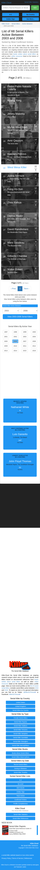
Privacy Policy (6, 858)
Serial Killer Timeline (20, 772)
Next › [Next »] (26, 289)
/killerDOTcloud (14, 694)
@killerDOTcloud (29, 692)
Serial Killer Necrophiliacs (20, 745)
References (28, 858)
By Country (31, 14)
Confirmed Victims (21, 800)
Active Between (27, 24)
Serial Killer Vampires (20, 734)
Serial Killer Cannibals (20, 737)
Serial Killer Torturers (21, 730)
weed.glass (35, 865)
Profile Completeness (20, 803)
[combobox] (16, 7)
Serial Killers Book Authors (20, 757)
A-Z (10, 14)
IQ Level (20, 784)
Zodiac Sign (10, 19)
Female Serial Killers (20, 718)
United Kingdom (20, 706)
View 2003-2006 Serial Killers (20, 317)
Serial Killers (16, 24)
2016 (36, 688)
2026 (6, 690)
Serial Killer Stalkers (20, 726)
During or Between (20, 768)
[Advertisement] (20, 375)
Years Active (20, 796)
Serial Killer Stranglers (20, 741)
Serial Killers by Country (20, 710)
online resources (16, 56)
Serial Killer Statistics (21, 814)
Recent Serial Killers (20, 764)
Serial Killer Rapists (20, 722)
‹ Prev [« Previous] (13, 289)
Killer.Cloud (6, 3)
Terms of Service (17, 858)
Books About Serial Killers (20, 753)
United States (20, 702)
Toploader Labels (21, 867)
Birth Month (20, 788)
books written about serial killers (24, 54)
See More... (30, 19)
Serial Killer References (20, 818)
